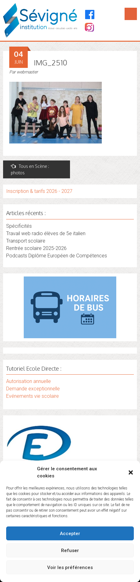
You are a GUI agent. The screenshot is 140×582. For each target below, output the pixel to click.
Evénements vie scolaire (32, 396)
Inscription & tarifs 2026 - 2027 (39, 191)
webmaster (27, 71)
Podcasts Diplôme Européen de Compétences (56, 256)
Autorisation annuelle (28, 381)
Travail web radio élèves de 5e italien (45, 233)
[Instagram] (89, 28)
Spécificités (19, 226)
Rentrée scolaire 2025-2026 (36, 248)
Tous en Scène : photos (30, 169)
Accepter (70, 533)
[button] (131, 472)
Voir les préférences (70, 567)
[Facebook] (90, 14)
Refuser (70, 550)
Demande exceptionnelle (33, 389)
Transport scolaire (25, 241)
